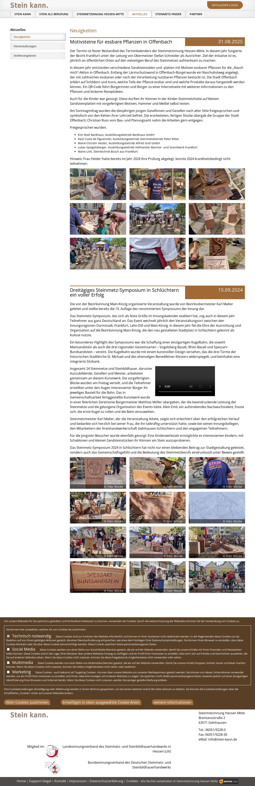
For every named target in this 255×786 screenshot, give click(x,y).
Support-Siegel (40, 781)
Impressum (77, 781)
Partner (196, 14)
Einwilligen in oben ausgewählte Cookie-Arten (101, 702)
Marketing (21, 672)
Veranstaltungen (25, 46)
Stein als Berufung (53, 14)
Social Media (23, 649)
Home (21, 781)
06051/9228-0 (215, 730)
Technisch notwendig (31, 636)
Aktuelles (139, 14)
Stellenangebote (25, 55)
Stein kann (22, 14)
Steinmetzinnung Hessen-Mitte (100, 14)
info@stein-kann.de (222, 739)
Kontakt (60, 781)
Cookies (132, 781)
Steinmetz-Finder (168, 14)
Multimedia (22, 662)
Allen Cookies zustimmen (27, 702)
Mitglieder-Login (225, 5)
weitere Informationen (172, 702)
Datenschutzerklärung (106, 781)
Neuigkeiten (22, 37)
